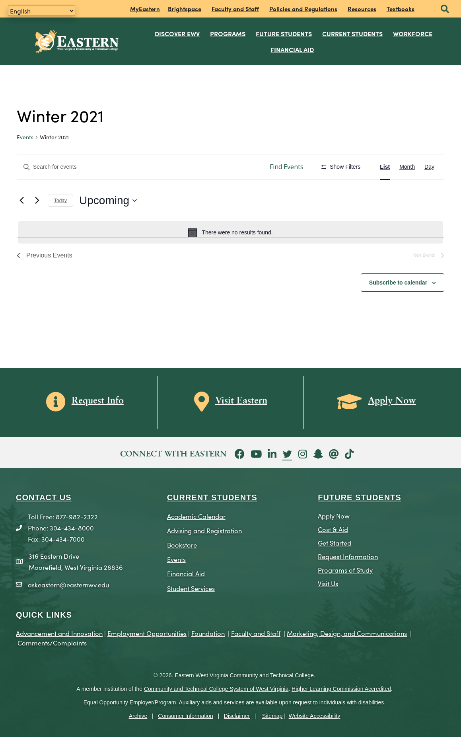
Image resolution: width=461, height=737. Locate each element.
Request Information (348, 556)
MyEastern (145, 8)
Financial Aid (292, 49)
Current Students (352, 33)
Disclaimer (237, 716)
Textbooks (400, 8)
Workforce (412, 33)
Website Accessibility (314, 716)
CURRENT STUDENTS (212, 497)
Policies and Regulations (303, 8)
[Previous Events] (21, 200)
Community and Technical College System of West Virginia (216, 689)
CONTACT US (44, 497)
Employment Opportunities (147, 633)
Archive (138, 716)
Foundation (208, 633)
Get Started (334, 542)
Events (25, 137)
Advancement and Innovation (59, 633)
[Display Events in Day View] (429, 166)
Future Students (284, 33)
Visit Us (328, 583)
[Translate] (41, 11)
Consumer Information (185, 716)
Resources (362, 8)
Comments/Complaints (52, 642)
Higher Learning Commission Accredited (341, 689)
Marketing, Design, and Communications (347, 633)
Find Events (286, 166)
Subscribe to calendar (398, 282)
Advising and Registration (204, 530)
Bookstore (182, 544)
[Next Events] (37, 200)
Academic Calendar (196, 516)
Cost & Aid (333, 529)
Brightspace (184, 8)
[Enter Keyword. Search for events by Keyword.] (139, 166)
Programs (227, 33)
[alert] (230, 232)
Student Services (191, 588)
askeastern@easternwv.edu (68, 584)
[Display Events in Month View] (407, 166)
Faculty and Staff (235, 8)
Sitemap (272, 716)
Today (60, 200)
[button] (445, 9)
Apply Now (334, 515)
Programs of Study (345, 569)
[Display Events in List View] (385, 166)
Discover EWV (177, 33)
